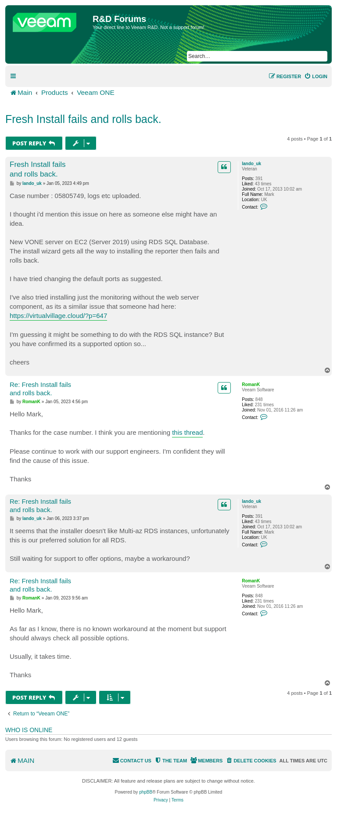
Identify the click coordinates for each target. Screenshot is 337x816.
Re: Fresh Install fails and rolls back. (40, 389)
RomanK (251, 384)
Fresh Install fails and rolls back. (83, 119)
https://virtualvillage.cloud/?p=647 (58, 315)
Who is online (28, 729)
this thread (187, 432)
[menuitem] (315, 76)
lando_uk (251, 163)
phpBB (145, 792)
